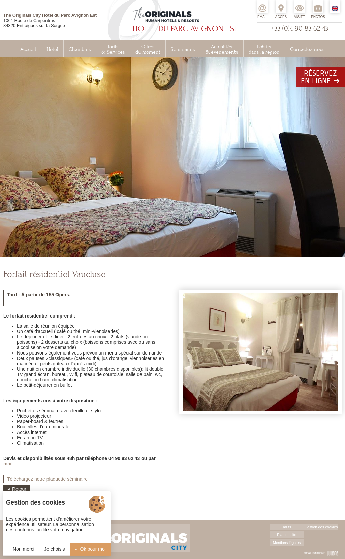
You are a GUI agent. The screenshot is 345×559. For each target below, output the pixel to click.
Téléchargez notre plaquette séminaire (47, 479)
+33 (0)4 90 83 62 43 (299, 28)
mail (8, 464)
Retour (19, 489)
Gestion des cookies (321, 527)
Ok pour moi (90, 549)
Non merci (20, 549)
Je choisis (54, 549)
